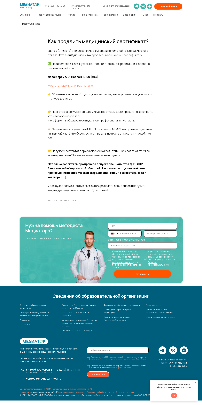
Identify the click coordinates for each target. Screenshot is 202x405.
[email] (160, 238)
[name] (142, 230)
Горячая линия (110, 14)
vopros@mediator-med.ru (82, 7)
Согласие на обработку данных (100, 396)
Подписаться (98, 379)
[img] (29, 6)
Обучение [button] (25, 14)
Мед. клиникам (90, 14)
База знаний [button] (129, 14)
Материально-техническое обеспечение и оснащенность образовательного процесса (79, 327)
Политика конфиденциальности (71, 396)
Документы (25, 324)
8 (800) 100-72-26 (57, 5)
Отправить (142, 278)
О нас (145, 14)
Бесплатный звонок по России (39, 377)
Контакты (158, 14)
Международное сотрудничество (160, 321)
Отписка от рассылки (125, 396)
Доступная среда (153, 309)
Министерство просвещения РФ (34, 393)
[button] (168, 6)
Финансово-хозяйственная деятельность (122, 309)
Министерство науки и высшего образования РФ (70, 393)
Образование (25, 329)
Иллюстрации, (26, 396)
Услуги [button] (72, 14)
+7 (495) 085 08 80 (67, 374)
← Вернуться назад (30, 23)
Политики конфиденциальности (122, 265)
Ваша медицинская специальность (127, 244)
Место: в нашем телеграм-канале (70, 88)
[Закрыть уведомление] (195, 382)
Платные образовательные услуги (77, 335)
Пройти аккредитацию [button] (49, 14)
